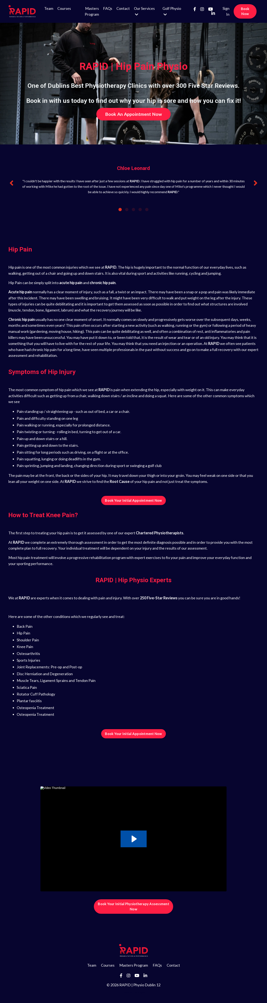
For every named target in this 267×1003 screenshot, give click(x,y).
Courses (64, 8)
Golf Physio (171, 11)
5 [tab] (147, 209)
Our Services (144, 11)
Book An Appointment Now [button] (133, 114)
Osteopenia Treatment (35, 707)
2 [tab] (127, 209)
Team (48, 8)
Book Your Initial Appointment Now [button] (133, 500)
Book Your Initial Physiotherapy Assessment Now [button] (133, 906)
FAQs (107, 8)
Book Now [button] (245, 11)
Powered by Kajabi (133, 992)
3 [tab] (133, 209)
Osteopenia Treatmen (35, 714)
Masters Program (92, 11)
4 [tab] (140, 209)
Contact (123, 8)
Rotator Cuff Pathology (36, 694)
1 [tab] (120, 209)
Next (255, 183)
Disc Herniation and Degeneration (45, 673)
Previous (11, 183)
